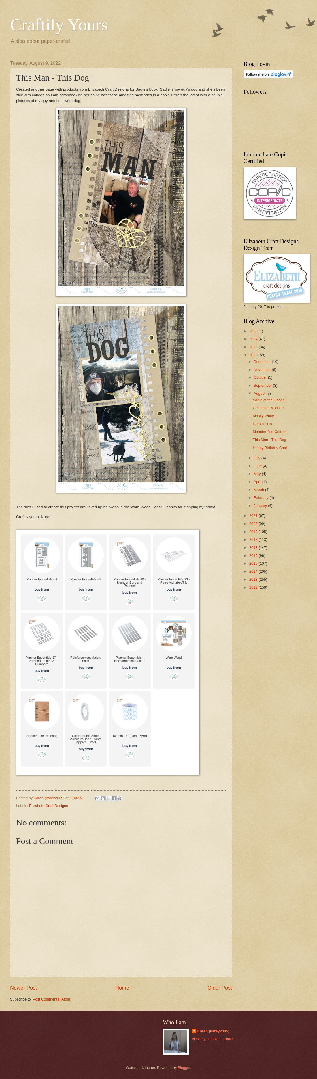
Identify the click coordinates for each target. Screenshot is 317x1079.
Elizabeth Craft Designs (48, 806)
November (263, 369)
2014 (253, 571)
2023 (253, 347)
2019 (253, 532)
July (257, 458)
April (258, 482)
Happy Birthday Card (270, 448)
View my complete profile (212, 1039)
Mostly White (263, 416)
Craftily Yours (59, 24)
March (259, 490)
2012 (253, 587)
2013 (253, 579)
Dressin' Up (262, 424)
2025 (253, 331)
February (261, 497)
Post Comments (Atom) (52, 999)
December (263, 361)
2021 (253, 515)
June (258, 466)
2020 (253, 524)
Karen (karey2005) (213, 1031)
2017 (253, 547)
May (258, 474)
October (261, 377)
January (261, 505)
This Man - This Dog (269, 440)
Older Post (219, 988)
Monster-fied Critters (269, 432)
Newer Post (23, 988)
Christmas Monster (268, 408)
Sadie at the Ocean (268, 400)
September (263, 385)
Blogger (184, 1067)
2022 (253, 355)
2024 (253, 339)
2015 (253, 563)
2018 (253, 539)
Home (122, 988)
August (260, 393)
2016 (253, 555)
